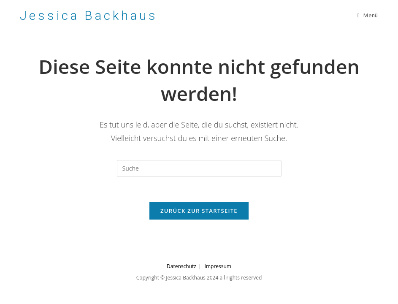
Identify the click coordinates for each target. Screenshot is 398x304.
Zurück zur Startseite (199, 210)
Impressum (218, 266)
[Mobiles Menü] (367, 15)
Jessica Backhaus (88, 15)
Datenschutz (181, 266)
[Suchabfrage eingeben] (199, 168)
